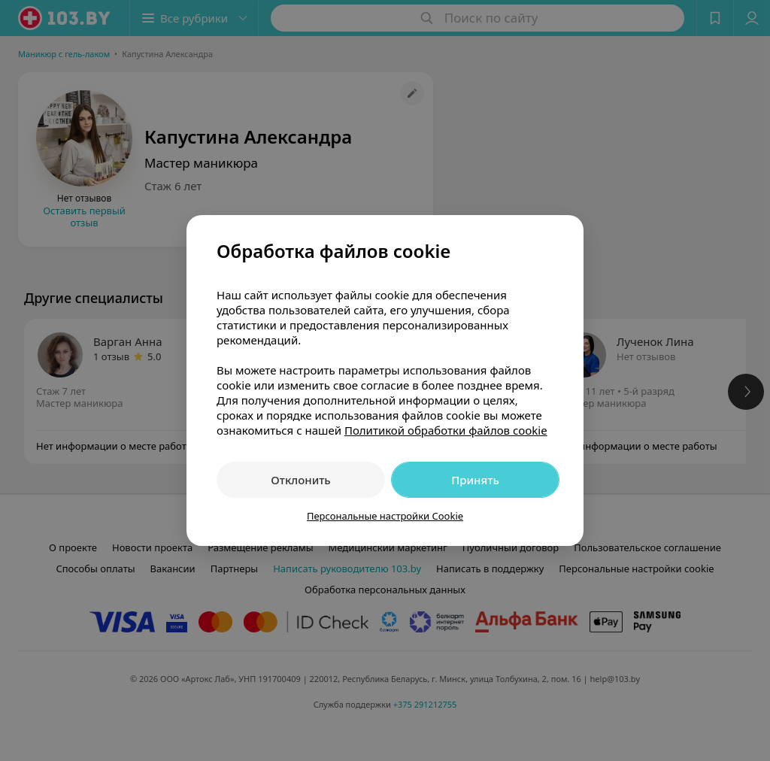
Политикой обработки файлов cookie (445, 430)
